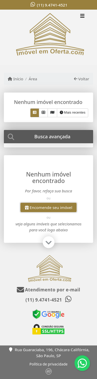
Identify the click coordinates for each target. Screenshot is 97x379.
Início (15, 78)
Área (33, 78)
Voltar (81, 78)
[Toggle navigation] (82, 16)
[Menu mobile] (48, 37)
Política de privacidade (48, 364)
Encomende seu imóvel (48, 207)
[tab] (48, 136)
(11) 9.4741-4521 (52, 5)
